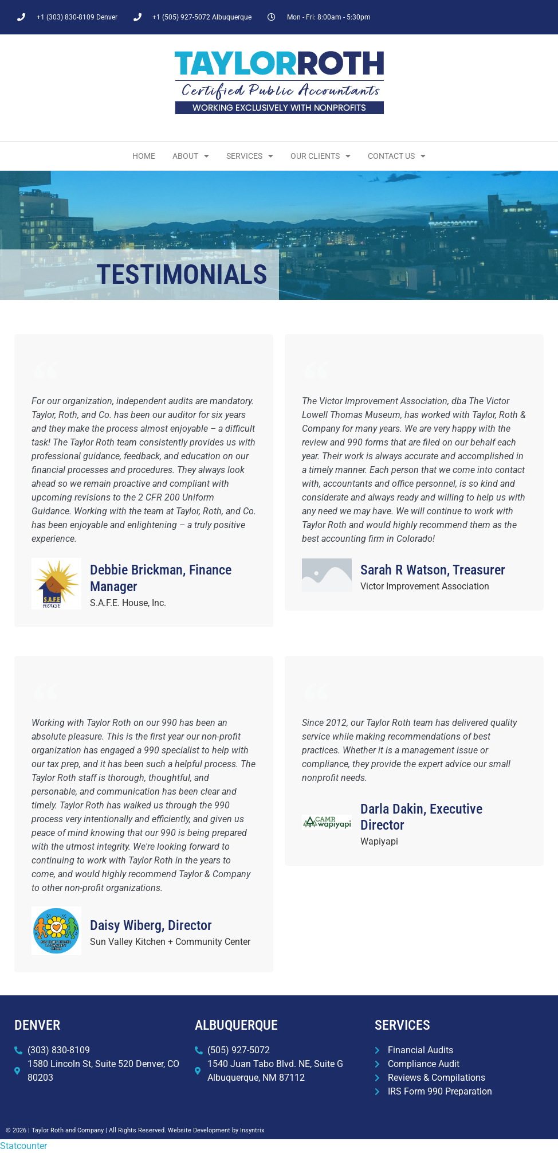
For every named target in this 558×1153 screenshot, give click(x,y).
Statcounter (23, 1145)
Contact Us (397, 156)
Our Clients (320, 156)
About (190, 156)
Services (249, 156)
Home (143, 156)
